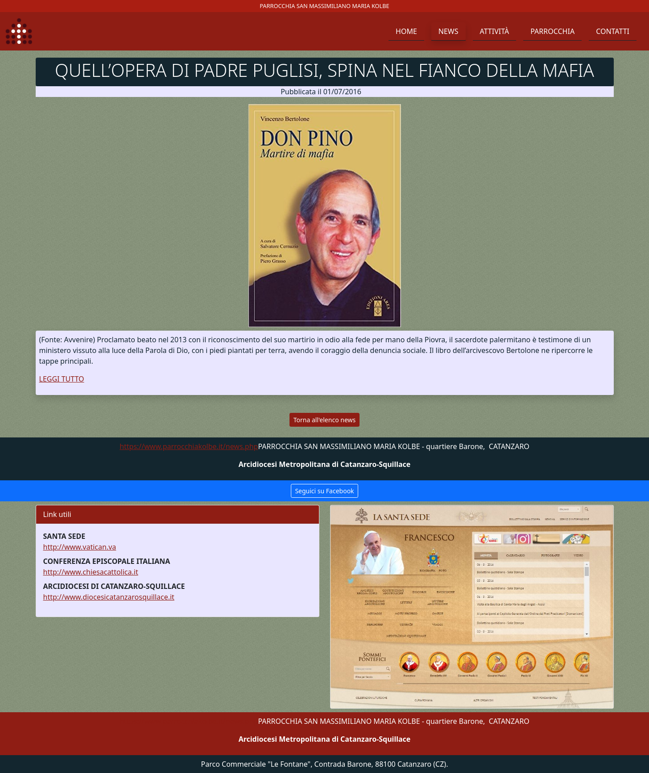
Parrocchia (552, 31)
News (448, 31)
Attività (494, 31)
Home (406, 31)
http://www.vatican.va (79, 547)
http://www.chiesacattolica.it (90, 572)
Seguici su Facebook (324, 491)
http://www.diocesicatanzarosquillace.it (108, 597)
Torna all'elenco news (324, 420)
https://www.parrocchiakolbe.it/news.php (189, 446)
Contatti (612, 31)
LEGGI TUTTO (61, 379)
